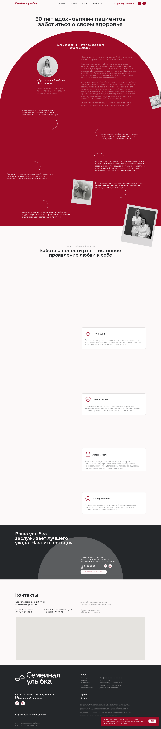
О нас (85, 3)
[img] (26, 3)
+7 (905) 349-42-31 (45, 694)
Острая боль (105, 680)
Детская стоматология (109, 688)
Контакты (97, 3)
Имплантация (85, 683)
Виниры (83, 680)
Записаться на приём (94, 572)
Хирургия (84, 685)
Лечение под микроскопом (111, 683)
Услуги (62, 3)
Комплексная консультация (111, 685)
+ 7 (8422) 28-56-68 (123, 3)
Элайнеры (84, 678)
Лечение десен (86, 688)
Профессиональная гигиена (111, 678)
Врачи (74, 3)
